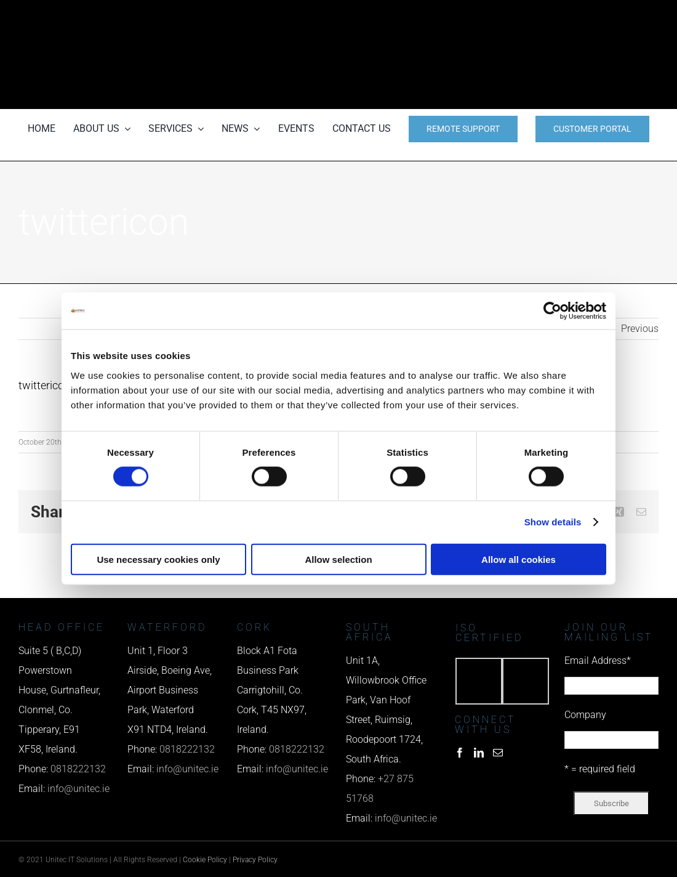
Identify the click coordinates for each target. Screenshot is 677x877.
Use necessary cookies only (158, 559)
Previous (640, 328)
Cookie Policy (205, 859)
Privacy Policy (255, 859)
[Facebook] (460, 753)
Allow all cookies (518, 559)
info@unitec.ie (78, 788)
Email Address (597, 660)
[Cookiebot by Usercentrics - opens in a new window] (552, 311)
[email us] (560, 54)
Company (585, 715)
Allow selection (338, 559)
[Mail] (498, 753)
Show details (553, 522)
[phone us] (560, 17)
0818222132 (78, 769)
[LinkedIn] (479, 753)
